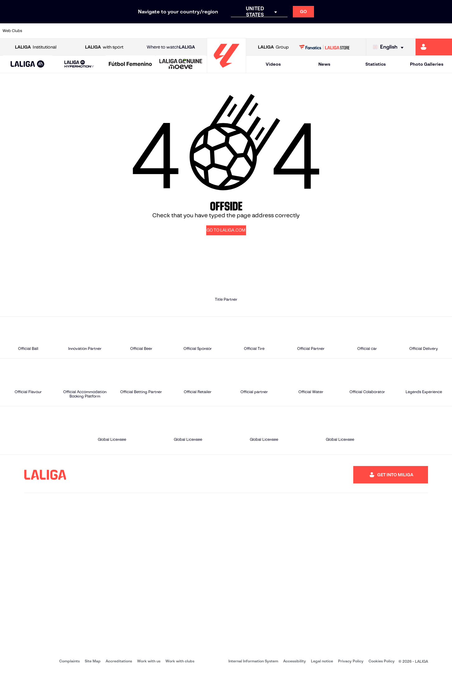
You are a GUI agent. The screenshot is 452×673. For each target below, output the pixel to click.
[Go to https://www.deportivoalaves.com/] (102, 30)
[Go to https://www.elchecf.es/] (124, 30)
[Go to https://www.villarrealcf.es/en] (445, 30)
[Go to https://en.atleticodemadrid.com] (60, 30)
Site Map (93, 661)
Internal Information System (253, 661)
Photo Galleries (426, 64)
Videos (273, 64)
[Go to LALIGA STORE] (324, 47)
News (324, 64)
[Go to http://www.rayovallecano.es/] (231, 30)
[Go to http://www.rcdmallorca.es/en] (295, 30)
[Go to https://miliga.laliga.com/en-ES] (434, 47)
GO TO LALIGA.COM (226, 230)
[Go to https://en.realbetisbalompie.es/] (316, 30)
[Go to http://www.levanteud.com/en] (209, 30)
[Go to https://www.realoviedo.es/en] (359, 30)
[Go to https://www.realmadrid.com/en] (338, 30)
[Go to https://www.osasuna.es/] (81, 30)
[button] (27, 64)
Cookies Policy (382, 661)
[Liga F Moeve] (130, 64)
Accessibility (294, 661)
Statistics (375, 64)
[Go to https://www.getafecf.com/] (167, 30)
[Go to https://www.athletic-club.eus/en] (39, 30)
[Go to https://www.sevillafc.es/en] (402, 30)
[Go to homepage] (226, 70)
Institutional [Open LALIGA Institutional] (35, 47)
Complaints (69, 661)
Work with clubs (179, 661)
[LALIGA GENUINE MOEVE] (181, 64)
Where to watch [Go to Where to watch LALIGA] (171, 47)
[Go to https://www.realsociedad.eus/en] (380, 30)
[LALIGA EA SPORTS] (27, 64)
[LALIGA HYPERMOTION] (79, 64)
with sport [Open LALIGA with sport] (104, 47)
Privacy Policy (351, 661)
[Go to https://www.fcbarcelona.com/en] (145, 30)
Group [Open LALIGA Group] (273, 47)
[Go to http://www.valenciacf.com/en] (423, 30)
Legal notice (322, 661)
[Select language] (390, 47)
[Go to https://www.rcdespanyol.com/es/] (273, 30)
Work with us (148, 661)
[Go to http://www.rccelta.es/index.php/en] (252, 30)
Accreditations (119, 661)
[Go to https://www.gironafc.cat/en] (188, 30)
